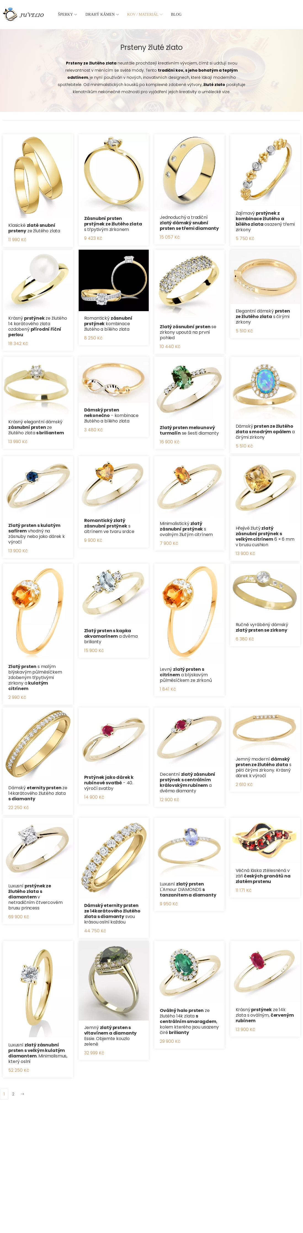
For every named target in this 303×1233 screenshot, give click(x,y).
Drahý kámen (100, 14)
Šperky (65, 14)
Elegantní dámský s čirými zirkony (263, 316)
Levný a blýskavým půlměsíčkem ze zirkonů (186, 674)
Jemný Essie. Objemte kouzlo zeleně (110, 1035)
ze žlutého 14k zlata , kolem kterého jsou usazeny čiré (189, 1021)
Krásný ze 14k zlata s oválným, (265, 1015)
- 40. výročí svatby (109, 783)
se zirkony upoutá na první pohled (188, 332)
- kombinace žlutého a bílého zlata (111, 415)
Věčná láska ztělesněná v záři (263, 876)
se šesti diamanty (189, 430)
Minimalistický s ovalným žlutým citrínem (186, 529)
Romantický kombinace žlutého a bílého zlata (108, 323)
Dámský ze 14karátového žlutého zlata (37, 793)
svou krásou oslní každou (112, 913)
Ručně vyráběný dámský (262, 627)
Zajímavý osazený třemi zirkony (265, 221)
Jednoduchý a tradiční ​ (189, 222)
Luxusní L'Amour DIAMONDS (188, 889)
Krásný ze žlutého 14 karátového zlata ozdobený (37, 326)
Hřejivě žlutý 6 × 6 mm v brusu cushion (265, 536)
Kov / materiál (143, 14)
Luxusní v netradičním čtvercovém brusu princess (35, 897)
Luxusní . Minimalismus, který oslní (37, 1053)
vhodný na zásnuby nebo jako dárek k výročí (36, 533)
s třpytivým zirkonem (113, 224)
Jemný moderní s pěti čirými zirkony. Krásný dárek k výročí (263, 767)
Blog (176, 14)
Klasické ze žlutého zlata (34, 228)
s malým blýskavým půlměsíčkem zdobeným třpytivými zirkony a (35, 677)
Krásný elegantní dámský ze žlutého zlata (36, 427)
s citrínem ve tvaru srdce (109, 526)
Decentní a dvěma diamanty (187, 782)
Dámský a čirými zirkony (265, 431)
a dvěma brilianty (111, 636)
